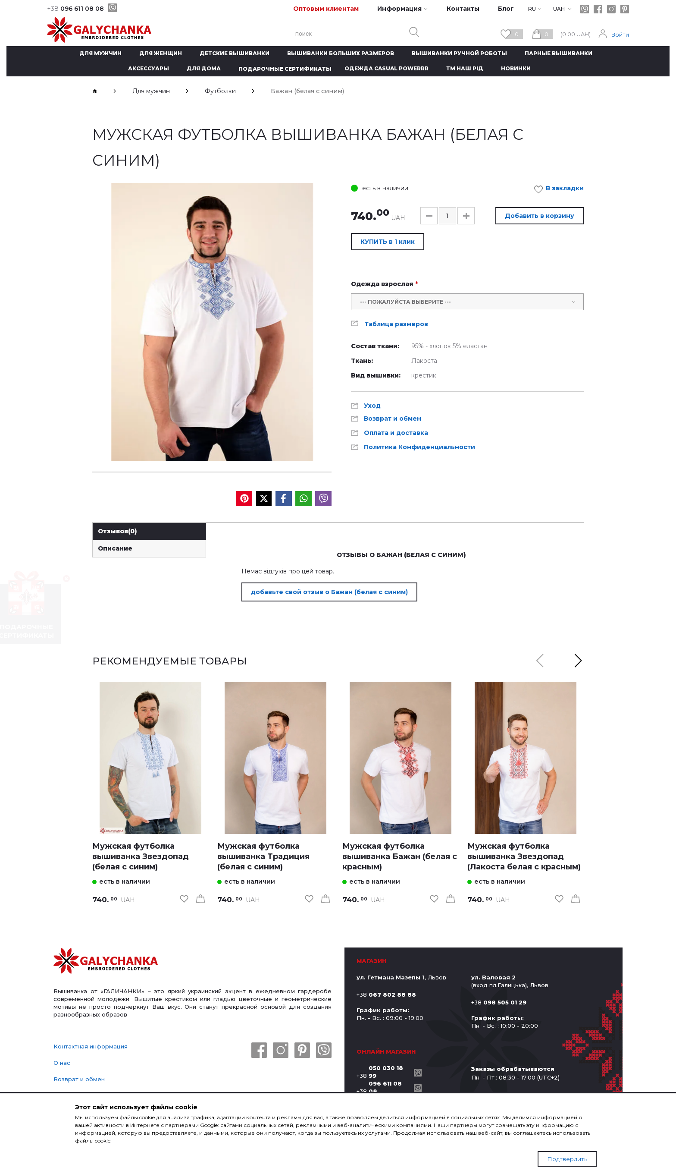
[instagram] (611, 9)
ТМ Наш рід (464, 68)
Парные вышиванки (558, 53)
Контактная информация (90, 1046)
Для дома (204, 68)
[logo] (105, 962)
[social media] (244, 498)
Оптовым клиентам (326, 9)
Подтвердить (567, 1158)
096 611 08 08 (75, 9)
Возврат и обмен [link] (392, 418)
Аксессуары (148, 68)
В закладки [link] (561, 189)
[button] (429, 215)
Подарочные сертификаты (285, 69)
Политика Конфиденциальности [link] (419, 447)
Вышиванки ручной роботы (459, 53)
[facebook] (598, 9)
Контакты (463, 9)
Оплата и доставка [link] (396, 433)
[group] (212, 322)
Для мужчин (100, 53)
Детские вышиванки (234, 53)
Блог (506, 9)
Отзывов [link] (117, 531)
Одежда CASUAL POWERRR (386, 68)
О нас (61, 1062)
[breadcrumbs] (94, 91)
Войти (620, 34)
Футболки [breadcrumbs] (220, 91)
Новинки (516, 68)
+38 (383, 1072)
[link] (150, 758)
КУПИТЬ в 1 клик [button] (387, 242)
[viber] (112, 7)
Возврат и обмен (79, 1079)
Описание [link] (115, 548)
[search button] (414, 32)
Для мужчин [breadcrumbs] (151, 91)
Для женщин (160, 53)
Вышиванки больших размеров (340, 53)
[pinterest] (624, 9)
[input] (447, 215)
